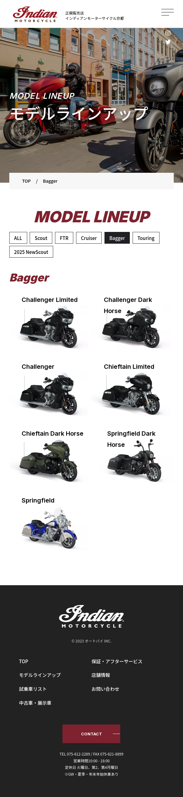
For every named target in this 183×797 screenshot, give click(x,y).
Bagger (117, 238)
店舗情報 (101, 675)
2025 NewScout (31, 252)
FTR (64, 238)
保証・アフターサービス (117, 661)
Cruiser (89, 238)
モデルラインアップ (40, 675)
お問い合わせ (105, 689)
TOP (23, 661)
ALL (18, 238)
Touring (146, 238)
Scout (41, 238)
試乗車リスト (33, 689)
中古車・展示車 (35, 702)
